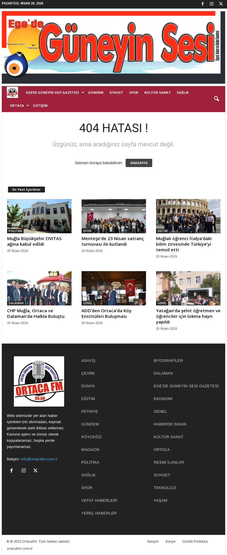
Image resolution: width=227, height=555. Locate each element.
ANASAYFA (139, 163)
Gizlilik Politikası (195, 541)
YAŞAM (160, 500)
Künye (171, 541)
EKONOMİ (163, 399)
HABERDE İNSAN (170, 424)
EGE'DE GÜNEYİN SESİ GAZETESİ (186, 386)
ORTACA (19, 105)
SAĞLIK (183, 92)
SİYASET (116, 92)
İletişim (40, 105)
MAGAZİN (90, 449)
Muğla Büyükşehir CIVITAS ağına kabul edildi (34, 241)
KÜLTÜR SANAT (157, 92)
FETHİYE (89, 411)
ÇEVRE (88, 373)
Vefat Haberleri (99, 500)
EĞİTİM (163, 231)
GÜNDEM (95, 92)
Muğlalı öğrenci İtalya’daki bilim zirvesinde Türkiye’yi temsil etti (184, 244)
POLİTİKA (15, 231)
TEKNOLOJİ (165, 488)
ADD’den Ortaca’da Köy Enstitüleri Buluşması (107, 313)
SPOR (133, 92)
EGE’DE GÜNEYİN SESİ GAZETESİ (55, 92)
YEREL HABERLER (99, 513)
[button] (216, 99)
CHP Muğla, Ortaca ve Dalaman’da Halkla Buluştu (35, 313)
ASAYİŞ (88, 360)
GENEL (87, 303)
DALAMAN (16, 303)
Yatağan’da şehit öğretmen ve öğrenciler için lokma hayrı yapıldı (188, 316)
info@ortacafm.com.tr (39, 459)
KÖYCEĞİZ (91, 437)
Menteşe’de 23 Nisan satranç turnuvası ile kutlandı (113, 241)
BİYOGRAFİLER (168, 360)
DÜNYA (88, 386)
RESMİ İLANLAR (169, 462)
